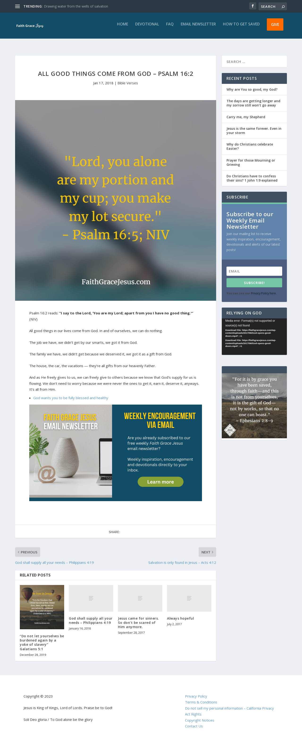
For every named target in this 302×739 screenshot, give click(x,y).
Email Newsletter (198, 27)
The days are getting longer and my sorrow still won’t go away (253, 98)
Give (275, 27)
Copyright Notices (199, 716)
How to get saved (241, 27)
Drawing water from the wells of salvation (76, 6)
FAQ (170, 27)
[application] (254, 332)
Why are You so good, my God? (251, 85)
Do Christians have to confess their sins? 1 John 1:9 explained (251, 174)
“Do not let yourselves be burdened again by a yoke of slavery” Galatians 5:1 (42, 638)
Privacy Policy (196, 692)
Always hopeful (180, 614)
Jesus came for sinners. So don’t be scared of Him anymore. (138, 618)
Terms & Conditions (201, 697)
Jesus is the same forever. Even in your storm (253, 126)
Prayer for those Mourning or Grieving (250, 158)
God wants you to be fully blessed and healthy (70, 393)
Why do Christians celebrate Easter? (249, 142)
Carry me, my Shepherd (245, 112)
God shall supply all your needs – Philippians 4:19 (91, 616)
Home (122, 27)
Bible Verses (127, 78)
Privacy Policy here (263, 289)
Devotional (147, 27)
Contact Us (194, 721)
